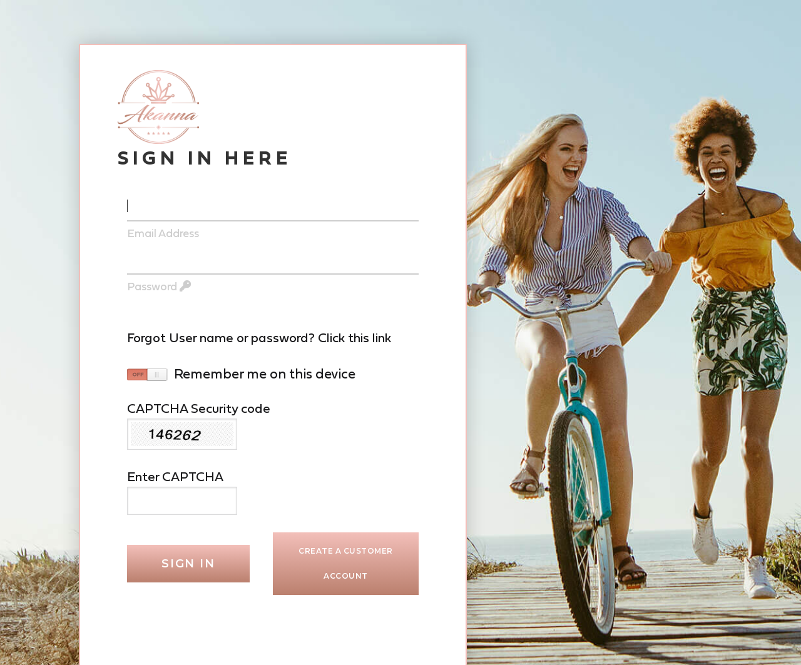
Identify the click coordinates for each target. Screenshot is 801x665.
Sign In (188, 564)
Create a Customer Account (345, 563)
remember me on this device (264, 374)
